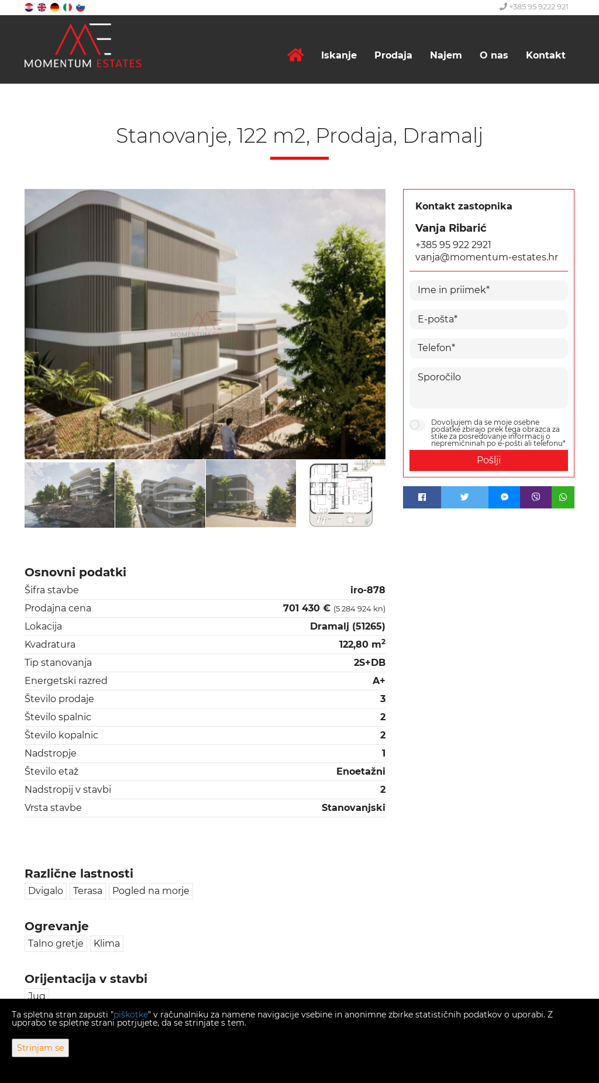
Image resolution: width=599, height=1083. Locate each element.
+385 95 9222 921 (534, 6)
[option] (70, 493)
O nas (494, 55)
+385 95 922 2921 (453, 244)
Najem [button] (446, 55)
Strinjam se (40, 1048)
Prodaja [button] (393, 55)
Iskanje (339, 55)
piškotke (130, 1014)
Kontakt (546, 55)
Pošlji (489, 460)
